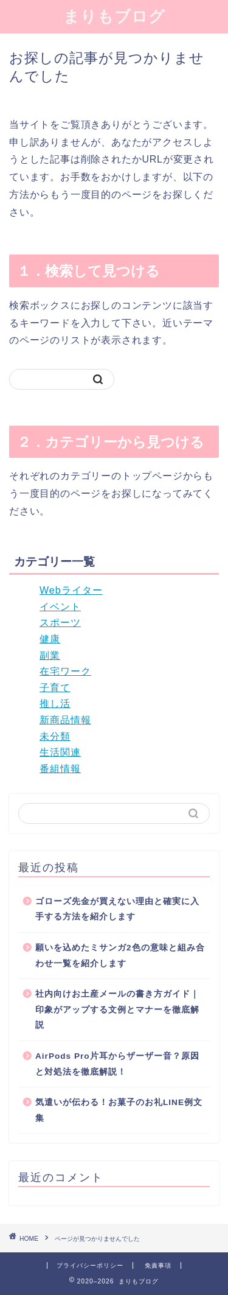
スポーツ (60, 622)
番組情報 (60, 768)
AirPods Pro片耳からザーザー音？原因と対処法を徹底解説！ (117, 1063)
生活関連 (60, 752)
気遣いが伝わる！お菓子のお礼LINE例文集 (118, 1110)
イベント (60, 607)
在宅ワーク (65, 671)
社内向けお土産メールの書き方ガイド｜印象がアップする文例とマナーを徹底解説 (117, 1009)
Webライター (71, 590)
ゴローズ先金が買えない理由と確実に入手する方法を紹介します (117, 909)
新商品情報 (65, 720)
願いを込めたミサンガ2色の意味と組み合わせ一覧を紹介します (120, 955)
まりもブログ (114, 16)
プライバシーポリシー (90, 1265)
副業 (50, 655)
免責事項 (158, 1265)
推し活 (55, 703)
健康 (50, 639)
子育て (55, 688)
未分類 (55, 736)
